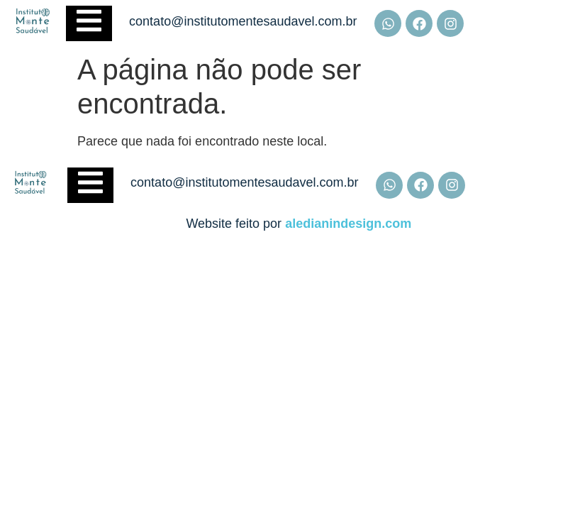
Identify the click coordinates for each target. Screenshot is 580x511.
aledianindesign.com (348, 223)
